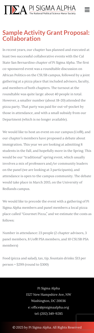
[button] (87, 10)
